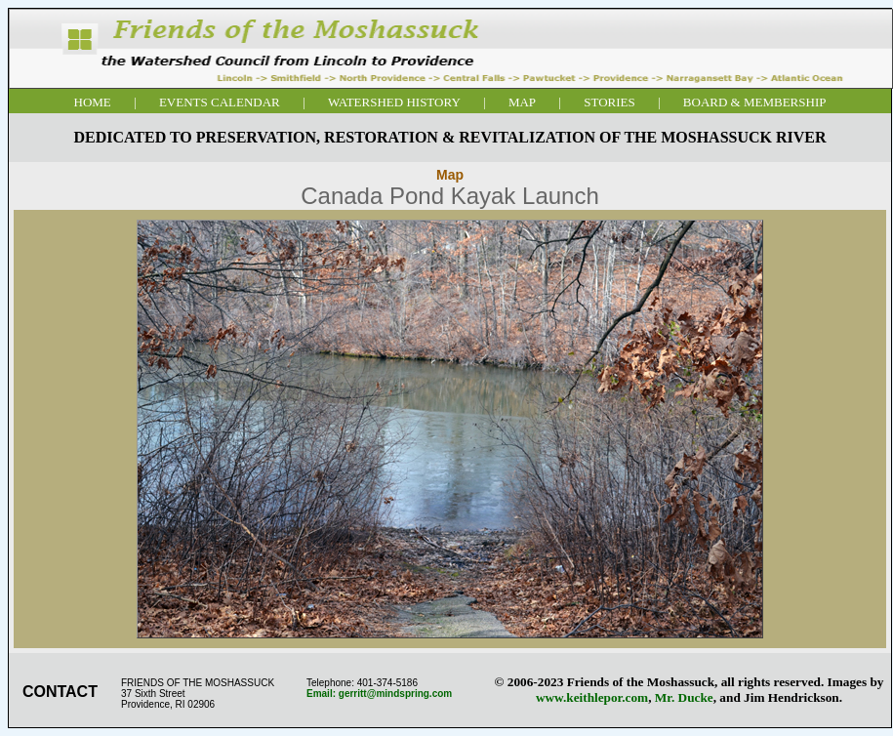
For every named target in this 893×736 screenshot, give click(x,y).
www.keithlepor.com (592, 697)
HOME (92, 102)
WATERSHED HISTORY (394, 102)
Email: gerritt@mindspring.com (379, 693)
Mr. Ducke (684, 697)
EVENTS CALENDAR (219, 102)
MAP (522, 102)
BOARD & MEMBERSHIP (755, 102)
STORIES (609, 102)
